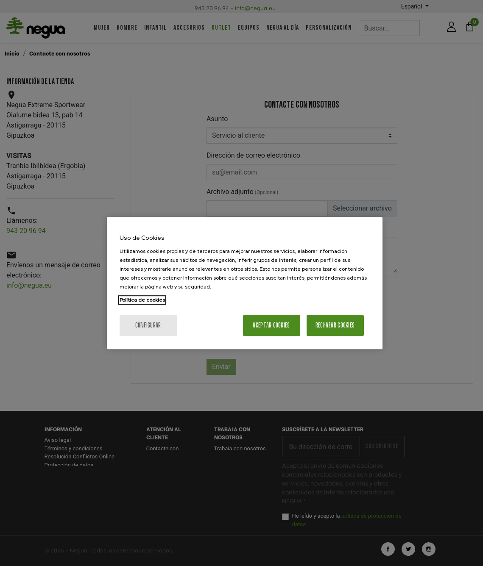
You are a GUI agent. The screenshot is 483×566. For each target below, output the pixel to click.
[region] (244, 283)
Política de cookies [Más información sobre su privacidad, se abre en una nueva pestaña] (142, 300)
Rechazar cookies (335, 325)
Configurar (148, 325)
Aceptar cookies (271, 325)
